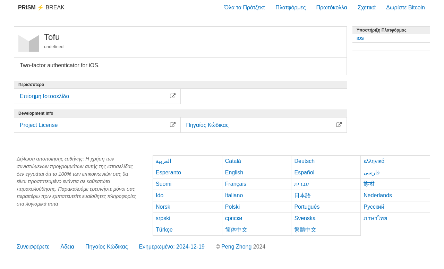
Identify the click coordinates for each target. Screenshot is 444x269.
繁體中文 (305, 230)
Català (233, 161)
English (234, 172)
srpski (163, 218)
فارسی (372, 172)
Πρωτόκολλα (331, 7)
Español (304, 172)
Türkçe (164, 230)
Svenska (304, 218)
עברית (301, 184)
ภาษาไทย (375, 218)
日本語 (302, 195)
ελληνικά (374, 161)
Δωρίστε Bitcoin (405, 7)
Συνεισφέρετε (33, 247)
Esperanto (168, 172)
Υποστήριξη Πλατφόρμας (382, 30)
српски (233, 218)
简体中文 (236, 230)
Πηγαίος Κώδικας (106, 247)
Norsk (163, 207)
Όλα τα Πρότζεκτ (244, 7)
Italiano (234, 195)
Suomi (163, 184)
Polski (232, 207)
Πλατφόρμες (290, 7)
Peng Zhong (237, 247)
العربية (163, 161)
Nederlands (378, 195)
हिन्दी (369, 184)
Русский (374, 207)
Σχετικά (367, 7)
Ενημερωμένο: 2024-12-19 (172, 247)
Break (41, 7)
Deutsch (304, 161)
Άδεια (67, 247)
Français (235, 184)
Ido (159, 195)
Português (306, 207)
